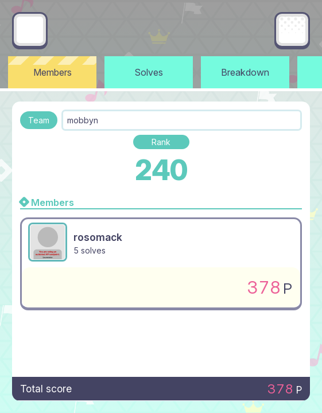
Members (52, 72)
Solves (149, 72)
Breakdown (245, 72)
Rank (161, 142)
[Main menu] (292, 30)
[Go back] (30, 30)
